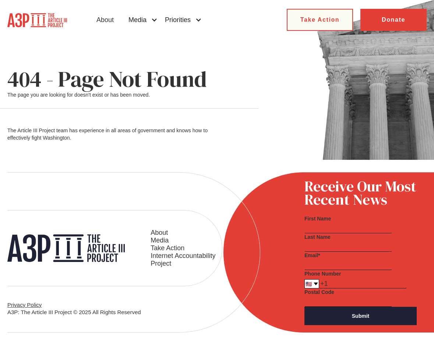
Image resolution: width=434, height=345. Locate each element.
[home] (37, 20)
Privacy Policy (24, 305)
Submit (360, 316)
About (105, 20)
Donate (393, 20)
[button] (143, 19)
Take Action (320, 20)
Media (160, 240)
